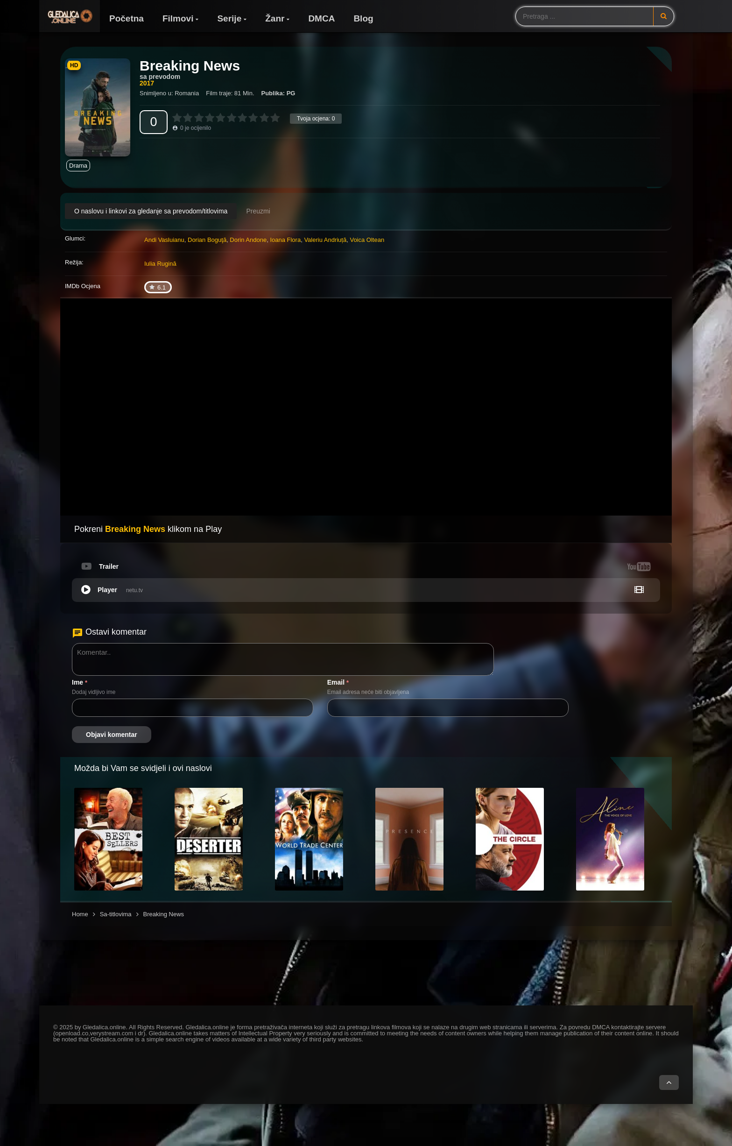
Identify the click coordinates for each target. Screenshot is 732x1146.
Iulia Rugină (160, 263)
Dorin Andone (248, 239)
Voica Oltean (367, 239)
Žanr (274, 18)
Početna (126, 18)
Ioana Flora (285, 239)
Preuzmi (258, 211)
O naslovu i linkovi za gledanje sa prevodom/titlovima (150, 211)
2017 (147, 83)
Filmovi (178, 18)
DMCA (321, 18)
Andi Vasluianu (164, 239)
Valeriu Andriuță (325, 239)
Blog (363, 18)
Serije (229, 18)
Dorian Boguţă (207, 239)
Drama (78, 165)
